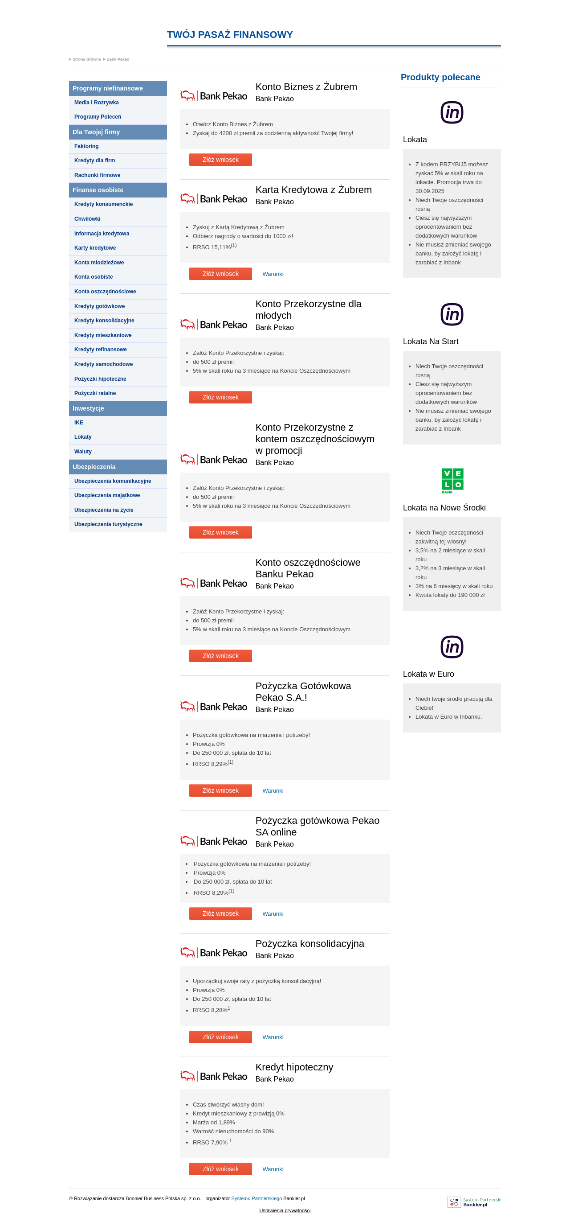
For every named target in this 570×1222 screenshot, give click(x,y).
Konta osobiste (93, 277)
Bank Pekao (118, 59)
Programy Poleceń (97, 117)
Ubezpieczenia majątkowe (107, 495)
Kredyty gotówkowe (99, 306)
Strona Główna (87, 59)
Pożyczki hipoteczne (100, 379)
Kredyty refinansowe (100, 349)
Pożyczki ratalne (95, 393)
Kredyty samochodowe (103, 364)
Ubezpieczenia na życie (104, 510)
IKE (78, 423)
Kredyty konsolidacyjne (104, 320)
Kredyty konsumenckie (103, 204)
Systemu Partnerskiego (257, 1198)
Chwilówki (87, 219)
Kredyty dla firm (94, 160)
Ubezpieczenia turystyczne (108, 524)
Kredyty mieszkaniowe (103, 335)
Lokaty (83, 437)
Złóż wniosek (221, 159)
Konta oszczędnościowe (105, 291)
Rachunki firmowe (97, 175)
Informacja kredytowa (101, 233)
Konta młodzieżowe (99, 262)
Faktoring (86, 146)
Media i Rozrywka (96, 102)
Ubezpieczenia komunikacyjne (112, 481)
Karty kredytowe (95, 248)
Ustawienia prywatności (285, 1210)
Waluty (83, 451)
